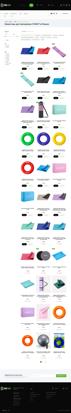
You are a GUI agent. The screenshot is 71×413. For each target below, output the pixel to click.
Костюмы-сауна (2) (36, 39)
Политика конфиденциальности (51, 392)
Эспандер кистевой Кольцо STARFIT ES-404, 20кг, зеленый (28, 150)
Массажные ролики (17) (47, 35)
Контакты (25, 13)
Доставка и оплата (13, 13)
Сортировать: (24, 31)
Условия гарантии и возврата (35, 394)
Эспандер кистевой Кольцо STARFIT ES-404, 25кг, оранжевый (59, 324)
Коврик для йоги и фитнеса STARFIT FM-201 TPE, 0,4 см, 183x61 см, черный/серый (43, 209)
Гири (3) (42, 39)
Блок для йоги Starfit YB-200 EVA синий (27, 209)
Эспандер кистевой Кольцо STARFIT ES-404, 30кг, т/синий (59, 352)
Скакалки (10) (61, 35)
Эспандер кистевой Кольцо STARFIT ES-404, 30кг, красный (28, 180)
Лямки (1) (37, 37)
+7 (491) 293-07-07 (16, 395)
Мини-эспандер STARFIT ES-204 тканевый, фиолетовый (59, 63)
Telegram (51, 5)
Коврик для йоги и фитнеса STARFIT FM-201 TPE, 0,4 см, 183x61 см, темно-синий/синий (27, 63)
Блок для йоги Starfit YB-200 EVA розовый (59, 180)
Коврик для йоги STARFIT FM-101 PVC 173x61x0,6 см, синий (43, 180)
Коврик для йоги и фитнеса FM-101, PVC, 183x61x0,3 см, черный (43, 92)
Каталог (40, 5)
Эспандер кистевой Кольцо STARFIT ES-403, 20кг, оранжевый (27, 352)
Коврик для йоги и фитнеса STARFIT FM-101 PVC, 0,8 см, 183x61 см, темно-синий (43, 238)
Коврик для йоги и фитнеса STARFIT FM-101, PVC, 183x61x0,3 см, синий (59, 92)
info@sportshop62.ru (16, 404)
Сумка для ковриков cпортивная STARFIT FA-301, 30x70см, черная (43, 121)
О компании (6, 13)
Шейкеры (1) (43, 37)
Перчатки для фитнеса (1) (26, 39)
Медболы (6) (49, 37)
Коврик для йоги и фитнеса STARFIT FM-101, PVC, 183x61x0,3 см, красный (43, 63)
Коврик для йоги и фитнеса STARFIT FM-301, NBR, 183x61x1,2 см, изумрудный (59, 296)
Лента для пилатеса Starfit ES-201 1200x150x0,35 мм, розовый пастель (43, 324)
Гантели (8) (55, 35)
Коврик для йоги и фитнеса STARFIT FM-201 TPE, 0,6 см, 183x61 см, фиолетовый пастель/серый (59, 209)
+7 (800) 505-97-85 (16, 396)
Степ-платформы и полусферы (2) (27, 37)
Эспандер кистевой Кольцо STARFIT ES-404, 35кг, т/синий (43, 150)
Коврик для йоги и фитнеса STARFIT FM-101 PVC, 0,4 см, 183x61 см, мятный (27, 238)
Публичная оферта (49, 396)
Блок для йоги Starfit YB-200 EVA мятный (59, 121)
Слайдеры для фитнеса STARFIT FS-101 (43, 267)
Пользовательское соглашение (51, 394)
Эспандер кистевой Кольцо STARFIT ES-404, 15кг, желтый (59, 150)
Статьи (20, 13)
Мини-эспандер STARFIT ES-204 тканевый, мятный (27, 92)
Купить (24, 68)
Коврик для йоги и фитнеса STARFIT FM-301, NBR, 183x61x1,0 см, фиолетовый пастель (43, 296)
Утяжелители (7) (38, 35)
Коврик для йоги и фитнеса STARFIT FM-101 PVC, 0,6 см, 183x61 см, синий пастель (59, 238)
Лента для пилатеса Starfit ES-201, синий (59, 267)
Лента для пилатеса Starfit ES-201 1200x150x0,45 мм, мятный (27, 296)
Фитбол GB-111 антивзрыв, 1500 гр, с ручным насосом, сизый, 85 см (43, 352)
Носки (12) (55, 37)
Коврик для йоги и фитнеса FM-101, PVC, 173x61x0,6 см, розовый (27, 267)
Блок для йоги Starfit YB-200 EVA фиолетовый (27, 324)
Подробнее (30, 68)
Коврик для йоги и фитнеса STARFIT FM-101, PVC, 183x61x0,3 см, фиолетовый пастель (28, 121)
